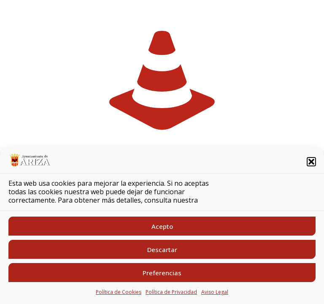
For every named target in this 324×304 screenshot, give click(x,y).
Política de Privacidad (171, 292)
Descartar (162, 249)
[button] (311, 161)
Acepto (162, 226)
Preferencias (162, 273)
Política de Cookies (118, 292)
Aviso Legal (214, 292)
